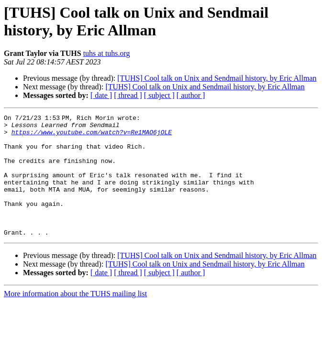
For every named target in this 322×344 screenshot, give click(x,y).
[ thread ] (128, 95)
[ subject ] (159, 95)
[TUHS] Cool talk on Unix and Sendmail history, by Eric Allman (216, 78)
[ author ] (191, 95)
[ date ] (101, 95)
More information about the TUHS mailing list (75, 318)
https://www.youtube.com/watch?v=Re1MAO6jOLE (91, 136)
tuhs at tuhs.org (106, 53)
